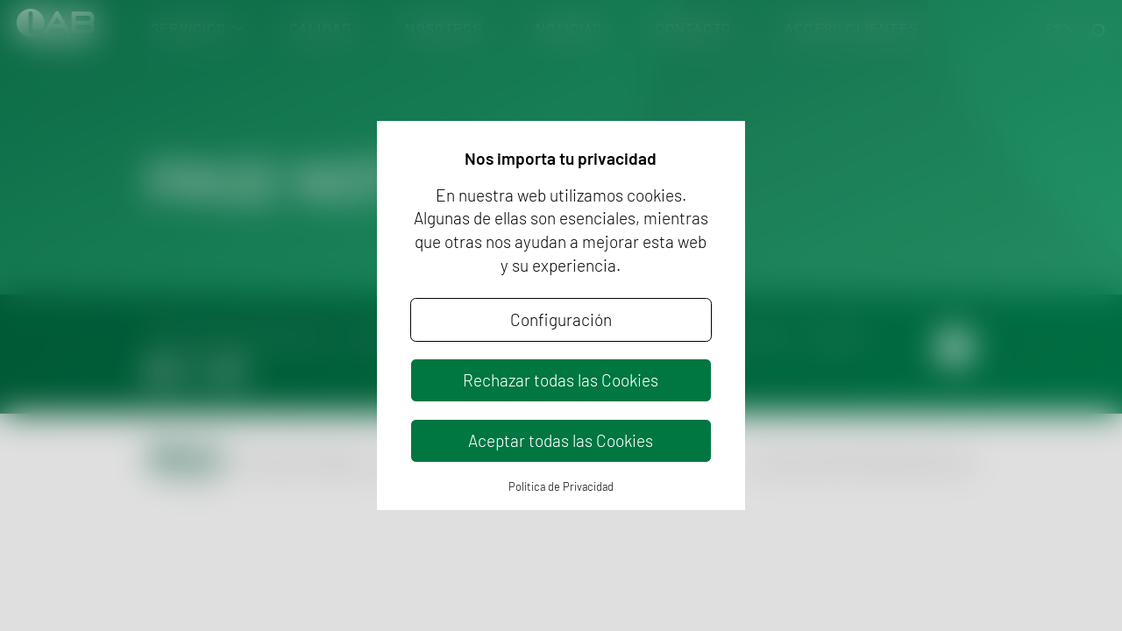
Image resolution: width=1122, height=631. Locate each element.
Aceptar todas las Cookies (560, 440)
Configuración (561, 319)
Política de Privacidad (561, 486)
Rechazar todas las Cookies (560, 380)
